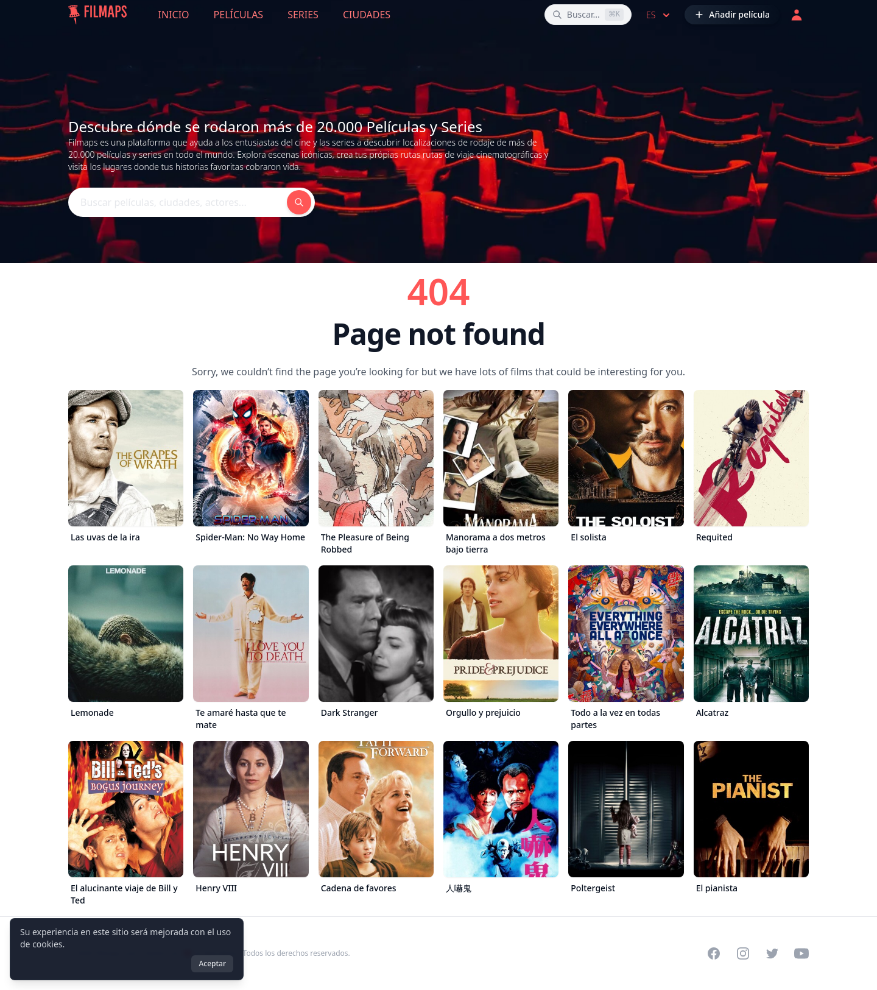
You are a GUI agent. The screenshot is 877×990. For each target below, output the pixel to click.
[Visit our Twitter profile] (772, 953)
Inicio (173, 14)
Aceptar (212, 963)
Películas (239, 14)
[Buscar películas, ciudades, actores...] (588, 14)
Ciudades (366, 14)
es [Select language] (659, 15)
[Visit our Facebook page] (713, 953)
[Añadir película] (732, 14)
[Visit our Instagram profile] (743, 953)
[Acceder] (796, 14)
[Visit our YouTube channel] (801, 953)
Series (303, 14)
